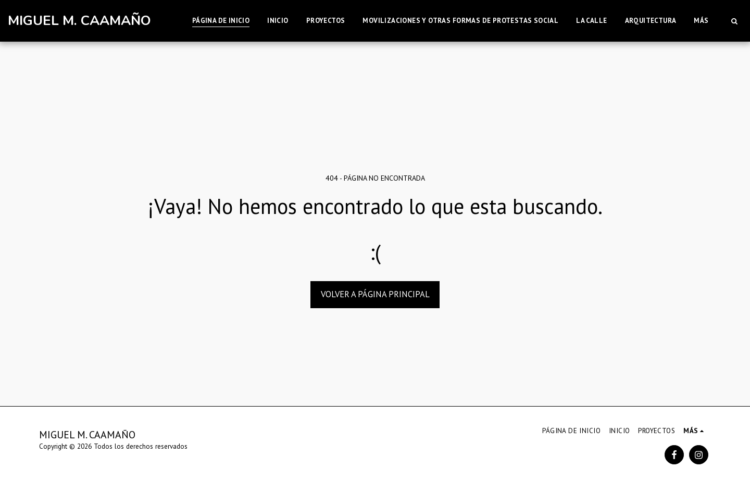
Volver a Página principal (375, 294)
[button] (734, 20)
